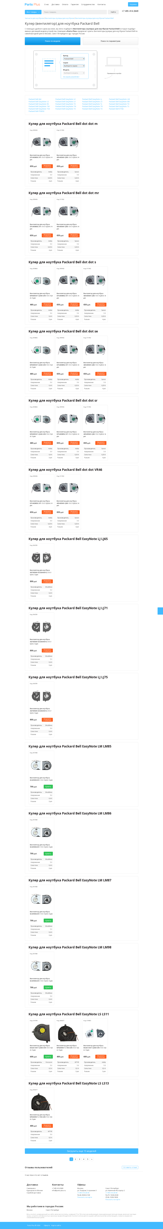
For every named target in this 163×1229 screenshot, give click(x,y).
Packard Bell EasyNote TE (65, 104)
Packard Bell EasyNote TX (92, 109)
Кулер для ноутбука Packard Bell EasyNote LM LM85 (70, 746)
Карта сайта (56, 1225)
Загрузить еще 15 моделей (81, 1151)
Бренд (65, 56)
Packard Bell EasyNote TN (65, 106)
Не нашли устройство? (71, 77)
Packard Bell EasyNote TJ (92, 104)
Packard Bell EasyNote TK (119, 104)
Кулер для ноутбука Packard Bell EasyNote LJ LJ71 (68, 608)
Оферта (47, 1225)
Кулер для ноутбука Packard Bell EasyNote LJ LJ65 (68, 539)
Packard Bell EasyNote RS (39, 104)
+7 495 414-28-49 (83, 1193)
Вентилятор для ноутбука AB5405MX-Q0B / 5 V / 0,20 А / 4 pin (68, 157)
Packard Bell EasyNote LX (92, 101)
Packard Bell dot (35, 99)
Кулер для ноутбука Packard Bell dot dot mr (64, 193)
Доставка (55, 4)
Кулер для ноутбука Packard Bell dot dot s (62, 262)
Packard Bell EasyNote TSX (39, 109)
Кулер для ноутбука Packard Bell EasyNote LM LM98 (70, 947)
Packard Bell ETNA (116, 109)
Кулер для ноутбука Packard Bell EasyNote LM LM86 (70, 813)
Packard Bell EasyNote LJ (92, 99)
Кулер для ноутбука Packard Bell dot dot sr (63, 400)
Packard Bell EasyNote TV (65, 109)
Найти (113, 12)
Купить (48, 786)
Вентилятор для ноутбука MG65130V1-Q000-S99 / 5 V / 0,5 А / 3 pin (41, 1047)
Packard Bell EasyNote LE (65, 99)
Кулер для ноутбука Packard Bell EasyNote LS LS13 (69, 1083)
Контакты (101, 4)
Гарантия (75, 4)
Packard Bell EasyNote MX (119, 101)
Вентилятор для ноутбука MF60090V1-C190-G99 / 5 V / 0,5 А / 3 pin (68, 1047)
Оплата (65, 4)
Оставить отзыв (130, 1167)
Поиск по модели (52, 41)
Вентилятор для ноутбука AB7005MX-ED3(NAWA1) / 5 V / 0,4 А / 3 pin (40, 572)
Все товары (33, 12)
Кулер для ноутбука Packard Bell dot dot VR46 (65, 469)
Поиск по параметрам (110, 41)
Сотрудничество (88, 4)
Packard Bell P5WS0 (36, 111)
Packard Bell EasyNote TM (39, 106)
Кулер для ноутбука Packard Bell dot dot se (63, 331)
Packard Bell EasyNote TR (92, 106)
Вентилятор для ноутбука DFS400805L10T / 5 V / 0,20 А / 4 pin (41, 157)
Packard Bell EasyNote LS (39, 101)
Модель (66, 70)
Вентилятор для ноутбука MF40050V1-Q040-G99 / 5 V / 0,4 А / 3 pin (41, 295)
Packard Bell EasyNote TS (119, 106)
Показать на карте (84, 1197)
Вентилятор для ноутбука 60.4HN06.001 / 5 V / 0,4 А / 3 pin (41, 779)
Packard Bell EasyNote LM (119, 99)
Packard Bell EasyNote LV (65, 101)
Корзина (133, 4)
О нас (46, 4)
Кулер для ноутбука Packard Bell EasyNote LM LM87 (70, 880)
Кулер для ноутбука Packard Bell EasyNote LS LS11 (69, 1014)
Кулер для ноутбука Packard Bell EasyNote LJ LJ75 (68, 677)
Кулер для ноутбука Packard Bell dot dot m (63, 124)
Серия (65, 63)
